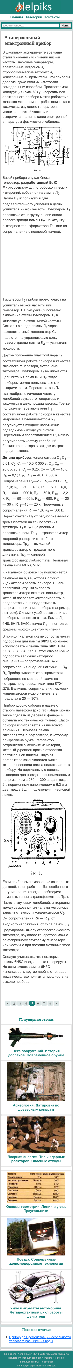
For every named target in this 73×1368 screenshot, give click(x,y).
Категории (34, 17)
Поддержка (46, 1361)
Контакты (52, 17)
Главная (17, 17)
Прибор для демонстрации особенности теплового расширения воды (40, 1339)
